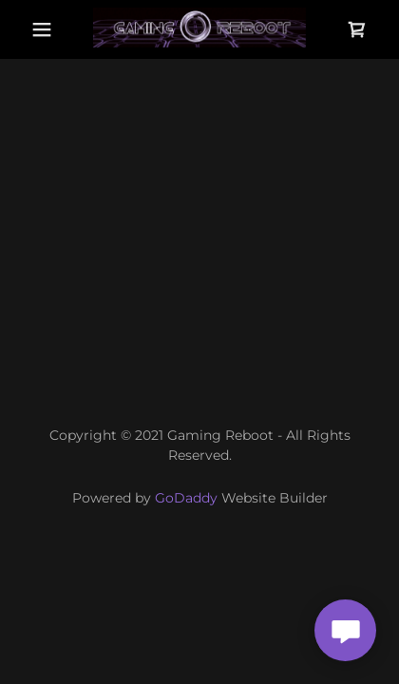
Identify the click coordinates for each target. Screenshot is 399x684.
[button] (42, 29)
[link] (199, 29)
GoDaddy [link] (186, 497)
